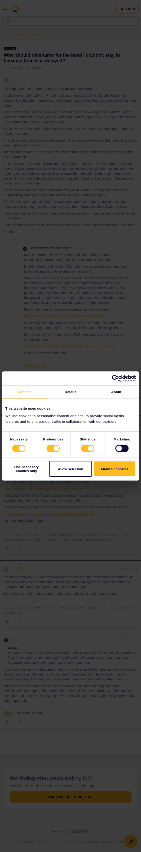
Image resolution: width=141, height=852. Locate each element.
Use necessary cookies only (26, 469)
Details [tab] (70, 392)
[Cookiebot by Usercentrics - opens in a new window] (115, 378)
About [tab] (116, 392)
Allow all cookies (115, 469)
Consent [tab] (25, 392)
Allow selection (70, 469)
